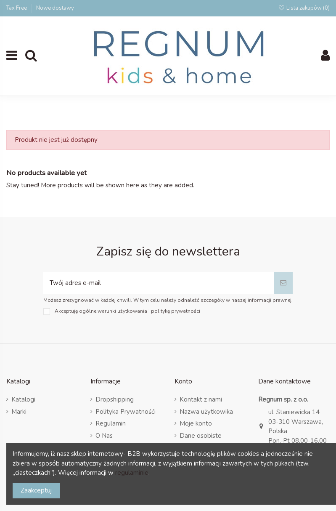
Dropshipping (114, 399)
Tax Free (17, 8)
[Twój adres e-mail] (158, 283)
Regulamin (110, 423)
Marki (18, 411)
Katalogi (23, 399)
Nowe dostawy (55, 8)
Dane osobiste (201, 435)
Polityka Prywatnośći (125, 411)
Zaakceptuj (36, 490)
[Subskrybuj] (283, 283)
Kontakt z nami (201, 399)
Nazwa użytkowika (206, 411)
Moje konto (196, 423)
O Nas (104, 435)
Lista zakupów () (304, 8)
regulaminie (131, 472)
